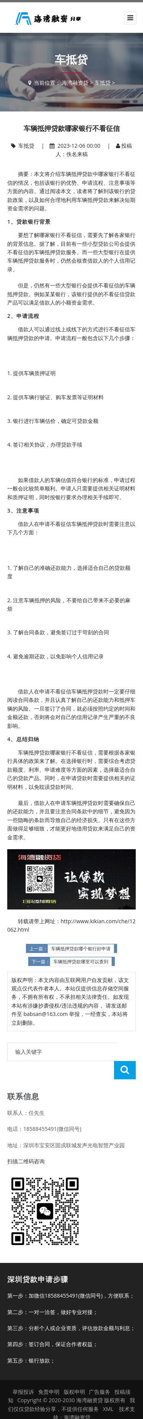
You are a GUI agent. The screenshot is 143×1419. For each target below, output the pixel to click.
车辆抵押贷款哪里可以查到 (80, 961)
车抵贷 (103, 82)
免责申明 (48, 1373)
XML (108, 1390)
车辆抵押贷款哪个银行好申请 (81, 948)
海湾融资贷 (75, 82)
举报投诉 (23, 1373)
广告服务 (99, 1373)
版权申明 (74, 1373)
